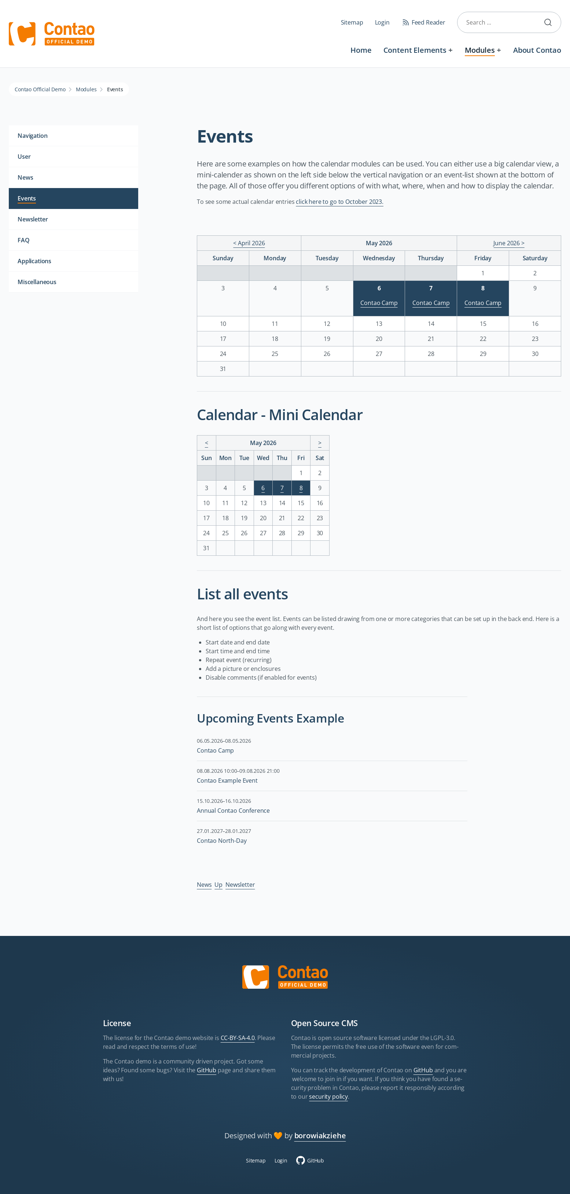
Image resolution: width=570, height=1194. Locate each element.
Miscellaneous (37, 282)
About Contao (537, 50)
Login (382, 22)
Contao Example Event (227, 780)
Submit (551, 22)
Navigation (32, 136)
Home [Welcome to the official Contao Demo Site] (360, 50)
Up (218, 885)
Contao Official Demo (40, 89)
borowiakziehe (320, 1135)
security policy (328, 1096)
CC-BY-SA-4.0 (238, 1038)
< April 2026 (249, 243)
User (24, 157)
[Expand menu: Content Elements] (450, 50)
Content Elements (414, 50)
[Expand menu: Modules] (499, 50)
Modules (480, 50)
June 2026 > (508, 243)
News (204, 885)
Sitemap (352, 22)
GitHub (206, 1070)
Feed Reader (428, 22)
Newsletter (240, 885)
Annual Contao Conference (233, 811)
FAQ (24, 240)
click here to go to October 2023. (339, 202)
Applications (34, 261)
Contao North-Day (221, 841)
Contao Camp (378, 303)
